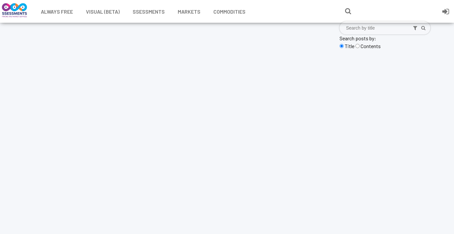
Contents (371, 46)
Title (349, 46)
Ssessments (149, 11)
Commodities (229, 11)
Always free (57, 11)
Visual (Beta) (103, 11)
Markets (189, 11)
